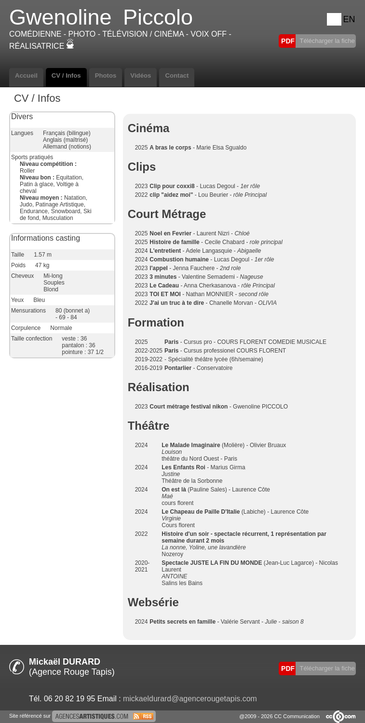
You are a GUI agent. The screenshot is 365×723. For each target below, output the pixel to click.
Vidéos (140, 75)
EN (349, 19)
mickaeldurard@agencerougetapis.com (190, 699)
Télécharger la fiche (326, 40)
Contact (177, 75)
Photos (106, 75)
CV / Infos (66, 75)
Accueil (26, 75)
